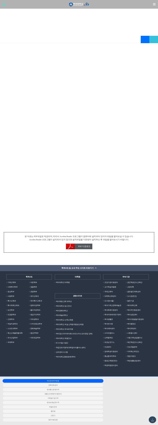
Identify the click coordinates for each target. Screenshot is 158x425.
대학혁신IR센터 (110, 297)
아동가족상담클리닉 (135, 340)
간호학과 (11, 321)
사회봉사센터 (132, 335)
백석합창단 (131, 326)
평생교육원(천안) (111, 364)
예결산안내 (27, 393)
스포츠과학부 (13, 331)
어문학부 (34, 283)
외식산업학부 (13, 340)
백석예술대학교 (62, 316)
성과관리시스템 (62, 354)
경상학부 (11, 292)
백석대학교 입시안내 (64, 307)
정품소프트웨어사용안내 (26, 388)
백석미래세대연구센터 (113, 316)
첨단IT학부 (34, 335)
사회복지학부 (13, 288)
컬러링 (77, 393)
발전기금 (130, 302)
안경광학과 (12, 316)
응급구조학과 (35, 316)
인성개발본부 (132, 350)
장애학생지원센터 (111, 354)
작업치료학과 (13, 326)
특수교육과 (12, 302)
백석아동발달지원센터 (136, 321)
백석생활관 (108, 321)
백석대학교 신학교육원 (65, 321)
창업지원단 (131, 359)
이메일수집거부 (77, 388)
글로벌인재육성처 (134, 292)
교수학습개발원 (110, 288)
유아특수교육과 (36, 302)
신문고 (127, 393)
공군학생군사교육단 (135, 283)
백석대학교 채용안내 (64, 340)
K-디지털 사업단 (62, 345)
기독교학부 (12, 283)
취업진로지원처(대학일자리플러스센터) (72, 350)
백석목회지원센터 (111, 311)
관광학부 (34, 292)
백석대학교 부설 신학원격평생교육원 (71, 326)
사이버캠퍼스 (109, 335)
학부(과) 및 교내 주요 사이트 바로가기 (77, 268)
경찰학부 (34, 288)
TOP (152, 421)
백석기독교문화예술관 (113, 307)
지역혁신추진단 (133, 354)
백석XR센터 (132, 331)
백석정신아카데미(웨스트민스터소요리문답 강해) (75, 335)
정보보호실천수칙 (127, 388)
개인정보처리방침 (27, 384)
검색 (4, 5)
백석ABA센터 (109, 331)
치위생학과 (34, 321)
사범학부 (11, 297)
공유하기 (153, 40)
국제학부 (11, 345)
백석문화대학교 (62, 311)
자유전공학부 (35, 340)
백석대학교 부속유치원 (65, 331)
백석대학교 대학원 (63, 283)
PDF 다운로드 (84, 247)
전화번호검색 (77, 384)
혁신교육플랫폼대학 (16, 335)
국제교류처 (108, 292)
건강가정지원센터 (111, 283)
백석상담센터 (132, 316)
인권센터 (108, 350)
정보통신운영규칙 (127, 384)
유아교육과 (34, 297)
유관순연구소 (109, 345)
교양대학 (130, 288)
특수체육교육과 (14, 307)
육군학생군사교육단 (135, 345)
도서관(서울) (109, 302)
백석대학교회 (132, 307)
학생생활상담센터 (134, 364)
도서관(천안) (132, 297)
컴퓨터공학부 (35, 307)
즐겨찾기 (145, 40)
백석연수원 (108, 326)
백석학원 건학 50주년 (64, 302)
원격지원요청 (26, 397)
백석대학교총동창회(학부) (66, 359)
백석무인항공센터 (134, 311)
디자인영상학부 (36, 326)
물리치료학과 (35, 311)
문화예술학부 (35, 331)
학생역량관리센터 (111, 369)
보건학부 (11, 311)
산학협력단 (108, 340)
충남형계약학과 (110, 359)
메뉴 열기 (154, 4)
